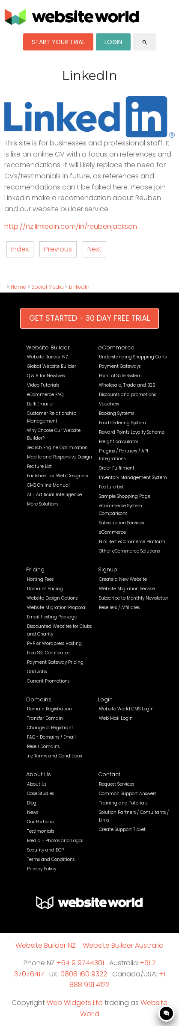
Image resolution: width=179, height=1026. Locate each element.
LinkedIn (79, 286)
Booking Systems (116, 413)
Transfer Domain (45, 718)
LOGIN (113, 42)
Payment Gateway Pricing (55, 662)
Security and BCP (45, 850)
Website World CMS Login (126, 709)
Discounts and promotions (127, 394)
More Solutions (42, 504)
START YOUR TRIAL (58, 42)
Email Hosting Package (52, 617)
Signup (107, 569)
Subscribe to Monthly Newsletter (133, 598)
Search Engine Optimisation (57, 447)
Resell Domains (43, 746)
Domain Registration (49, 709)
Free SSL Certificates (48, 653)
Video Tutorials (43, 385)
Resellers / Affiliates (119, 607)
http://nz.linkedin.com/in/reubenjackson (70, 226)
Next (94, 249)
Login (105, 699)
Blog (31, 803)
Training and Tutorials (123, 803)
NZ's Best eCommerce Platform (132, 541)
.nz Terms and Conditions (54, 756)
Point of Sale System (120, 376)
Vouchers (109, 404)
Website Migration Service (127, 588)
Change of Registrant (50, 727)
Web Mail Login (116, 718)
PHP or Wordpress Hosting (54, 643)
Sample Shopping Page (124, 496)
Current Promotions (48, 681)
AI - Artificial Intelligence (54, 494)
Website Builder (48, 347)
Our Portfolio (40, 822)
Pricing (35, 569)
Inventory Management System (133, 477)
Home (18, 286)
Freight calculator (118, 441)
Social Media (47, 286)
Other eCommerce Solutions (129, 551)
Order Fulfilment (116, 468)
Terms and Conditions (51, 859)
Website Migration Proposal (57, 607)
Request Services (116, 784)
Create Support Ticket (122, 829)
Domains (38, 699)
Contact (109, 774)
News (32, 812)
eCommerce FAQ (45, 394)
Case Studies (40, 793)
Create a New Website (123, 579)
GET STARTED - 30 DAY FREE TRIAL (89, 318)
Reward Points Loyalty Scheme (131, 432)
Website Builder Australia (123, 945)
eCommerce (116, 347)
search (145, 42)
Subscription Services (121, 523)
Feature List (39, 466)
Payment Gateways (119, 366)
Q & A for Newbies (46, 376)
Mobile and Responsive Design (59, 457)
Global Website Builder (51, 366)
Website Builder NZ (47, 357)
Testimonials (40, 831)
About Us (38, 774)
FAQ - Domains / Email (51, 737)
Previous (58, 249)
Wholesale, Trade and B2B (127, 385)
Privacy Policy (41, 869)
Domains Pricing (45, 588)
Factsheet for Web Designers (57, 476)
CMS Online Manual (48, 485)
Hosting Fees (40, 579)
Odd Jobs (37, 671)
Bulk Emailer (40, 404)
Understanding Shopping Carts (133, 357)
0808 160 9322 (83, 974)
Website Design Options (52, 598)
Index (20, 249)
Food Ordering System (122, 423)
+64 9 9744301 (80, 963)
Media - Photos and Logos (55, 840)
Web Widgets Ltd (75, 1003)
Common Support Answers (127, 793)
